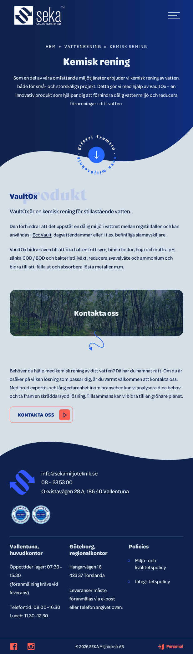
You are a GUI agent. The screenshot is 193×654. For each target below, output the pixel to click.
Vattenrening (83, 46)
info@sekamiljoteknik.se (69, 473)
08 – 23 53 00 (57, 481)
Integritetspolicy (152, 581)
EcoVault (42, 234)
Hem (51, 46)
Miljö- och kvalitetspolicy (150, 563)
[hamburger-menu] (174, 15)
